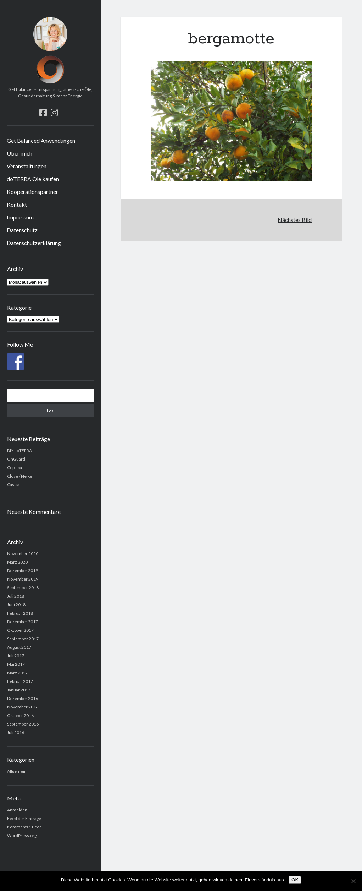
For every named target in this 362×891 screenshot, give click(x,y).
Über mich (19, 153)
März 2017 (17, 672)
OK (294, 879)
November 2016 (22, 707)
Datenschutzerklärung (34, 242)
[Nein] (353, 881)
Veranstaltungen (26, 166)
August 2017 (19, 647)
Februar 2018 (20, 613)
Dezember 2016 (22, 698)
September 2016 (23, 724)
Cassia (13, 484)
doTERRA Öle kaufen (33, 178)
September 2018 (23, 587)
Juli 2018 (15, 596)
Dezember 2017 (22, 621)
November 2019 (22, 579)
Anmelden (17, 810)
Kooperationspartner (32, 191)
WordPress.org (22, 835)
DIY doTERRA (19, 450)
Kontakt (17, 204)
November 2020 (22, 553)
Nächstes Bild (295, 219)
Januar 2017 (18, 689)
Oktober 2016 (20, 715)
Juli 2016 (15, 732)
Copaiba (14, 467)
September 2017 (23, 638)
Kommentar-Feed (24, 827)
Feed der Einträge (24, 818)
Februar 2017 (20, 681)
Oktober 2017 (20, 630)
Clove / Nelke (19, 476)
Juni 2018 (16, 604)
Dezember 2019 (22, 570)
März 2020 (17, 562)
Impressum (20, 217)
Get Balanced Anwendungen (41, 140)
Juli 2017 (15, 655)
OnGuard (16, 459)
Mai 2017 (16, 664)
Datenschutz (22, 230)
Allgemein (17, 771)
